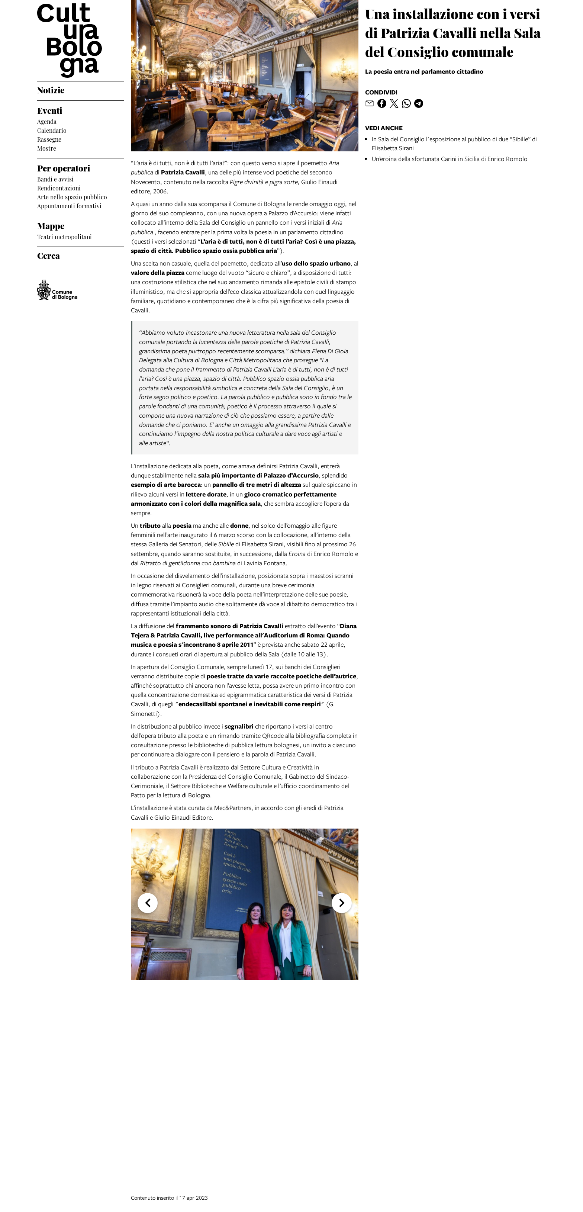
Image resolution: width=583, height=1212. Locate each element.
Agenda (47, 121)
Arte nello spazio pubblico (72, 196)
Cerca (48, 254)
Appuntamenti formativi (69, 205)
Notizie (50, 89)
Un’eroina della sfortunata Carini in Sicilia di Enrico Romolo (450, 158)
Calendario (52, 130)
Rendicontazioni (59, 187)
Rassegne (49, 138)
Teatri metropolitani (64, 236)
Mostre (46, 147)
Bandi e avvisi (55, 178)
